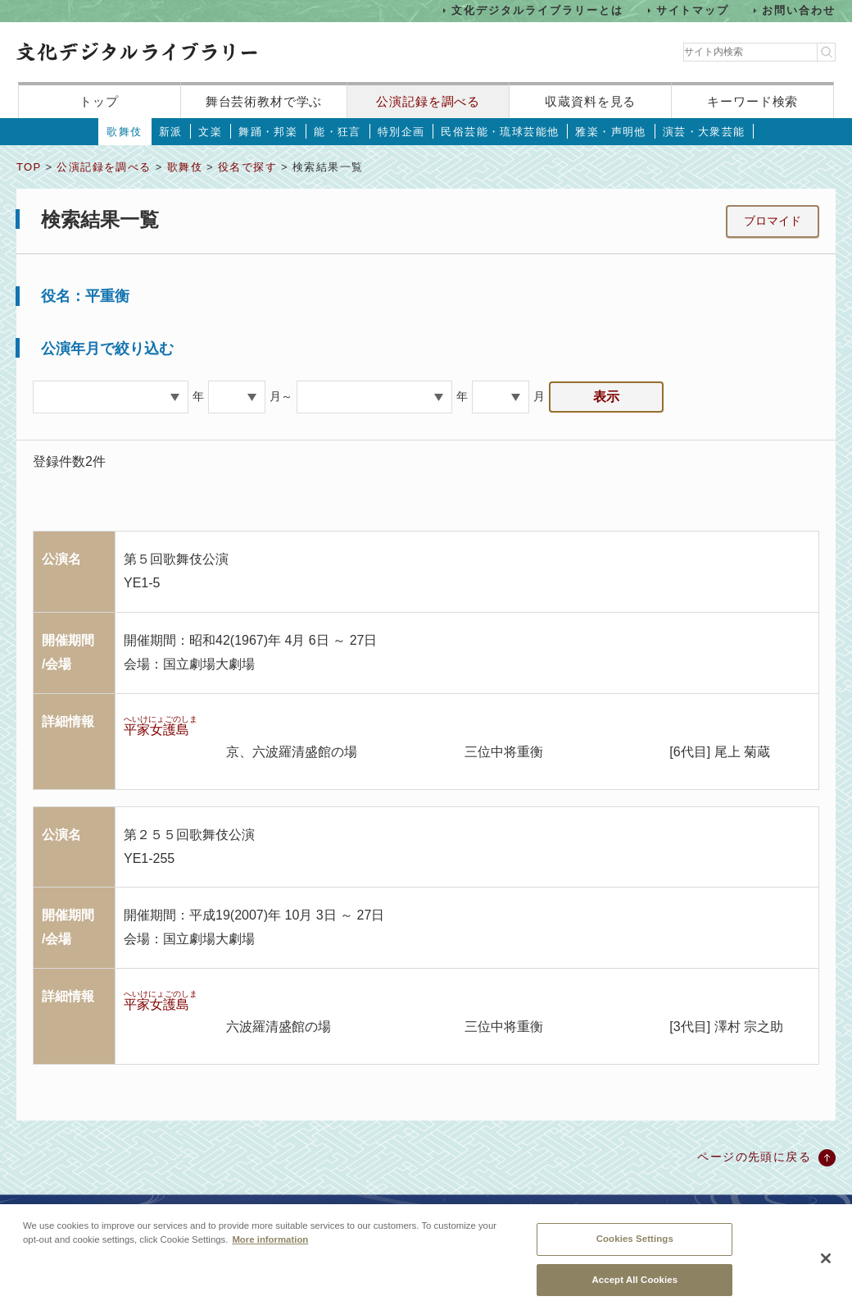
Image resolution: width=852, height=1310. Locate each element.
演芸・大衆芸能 (704, 132)
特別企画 (401, 132)
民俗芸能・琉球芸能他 (500, 132)
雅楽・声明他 (610, 132)
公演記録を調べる (428, 101)
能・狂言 (337, 132)
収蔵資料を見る (590, 101)
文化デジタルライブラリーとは (537, 10)
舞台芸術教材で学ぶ (264, 101)
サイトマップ (693, 10)
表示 (606, 397)
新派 (171, 132)
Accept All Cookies (634, 1288)
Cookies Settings (634, 1248)
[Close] (826, 1267)
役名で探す (247, 167)
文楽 (210, 132)
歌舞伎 (124, 132)
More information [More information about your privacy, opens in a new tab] (270, 1248)
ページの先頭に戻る (754, 1156)
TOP (28, 167)
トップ (99, 101)
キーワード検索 (752, 101)
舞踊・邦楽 (267, 132)
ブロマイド (772, 220)
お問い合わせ (799, 10)
